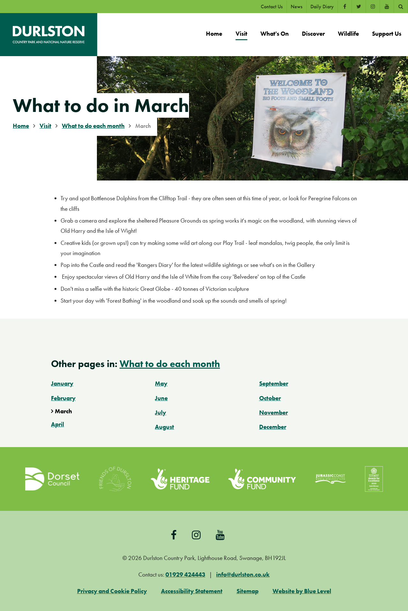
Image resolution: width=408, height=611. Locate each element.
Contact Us (272, 6)
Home (21, 126)
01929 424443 (185, 574)
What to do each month (93, 126)
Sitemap (248, 591)
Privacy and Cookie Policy (112, 591)
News (296, 6)
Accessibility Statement (191, 591)
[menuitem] (214, 34)
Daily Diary (322, 6)
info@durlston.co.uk (243, 574)
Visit (45, 126)
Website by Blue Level (302, 591)
